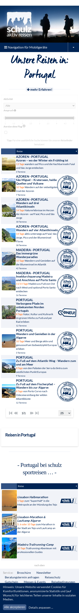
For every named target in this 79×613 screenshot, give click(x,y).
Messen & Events (35, 582)
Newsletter (43, 572)
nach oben (39, 565)
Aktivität (8, 99)
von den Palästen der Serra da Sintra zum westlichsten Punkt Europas (47, 364)
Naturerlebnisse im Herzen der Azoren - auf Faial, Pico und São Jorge (37, 208)
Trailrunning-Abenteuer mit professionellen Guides (37, 548)
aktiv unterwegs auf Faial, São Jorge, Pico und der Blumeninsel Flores (37, 233)
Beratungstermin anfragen (22, 577)
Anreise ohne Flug (14, 126)
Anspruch (10, 110)
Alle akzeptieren (14, 607)
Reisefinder (66, 140)
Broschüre (24, 572)
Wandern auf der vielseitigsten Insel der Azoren (37, 183)
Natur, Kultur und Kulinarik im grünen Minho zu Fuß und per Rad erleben (36, 310)
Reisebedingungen (63, 582)
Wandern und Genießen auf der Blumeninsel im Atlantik (37, 257)
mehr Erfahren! (39, 89)
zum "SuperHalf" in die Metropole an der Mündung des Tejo (37, 500)
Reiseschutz (52, 577)
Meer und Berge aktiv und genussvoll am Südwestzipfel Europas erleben (37, 339)
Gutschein (11, 582)
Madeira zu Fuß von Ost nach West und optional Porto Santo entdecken (37, 282)
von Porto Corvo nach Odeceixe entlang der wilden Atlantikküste (37, 389)
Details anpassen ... (41, 607)
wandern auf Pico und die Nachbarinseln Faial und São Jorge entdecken (47, 162)
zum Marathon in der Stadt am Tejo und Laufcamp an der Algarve (37, 524)
